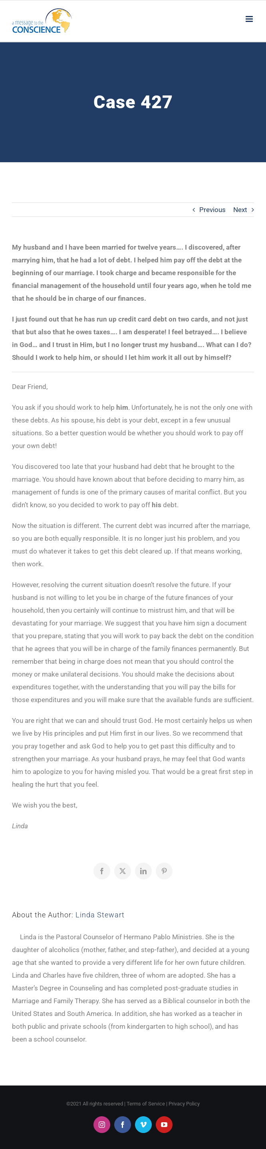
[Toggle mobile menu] (250, 19)
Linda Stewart (100, 915)
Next (240, 210)
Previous (212, 210)
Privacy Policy (184, 1104)
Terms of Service (146, 1104)
